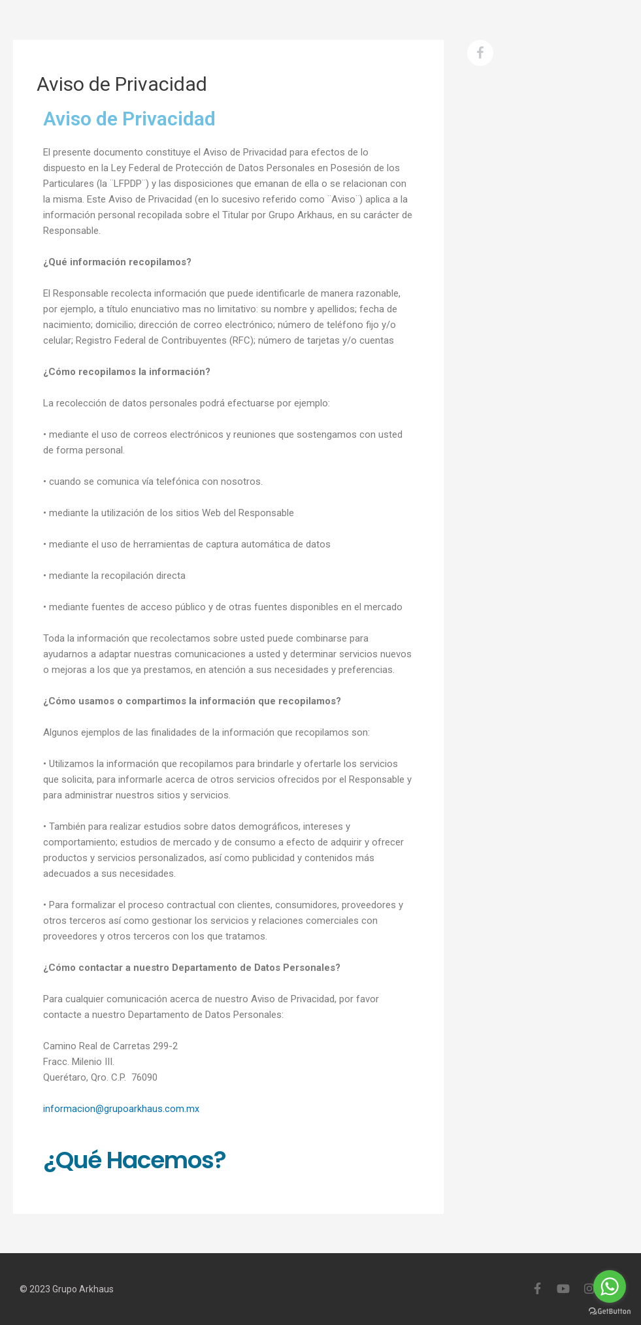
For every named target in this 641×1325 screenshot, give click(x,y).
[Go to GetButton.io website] (610, 1311)
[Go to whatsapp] (609, 1286)
